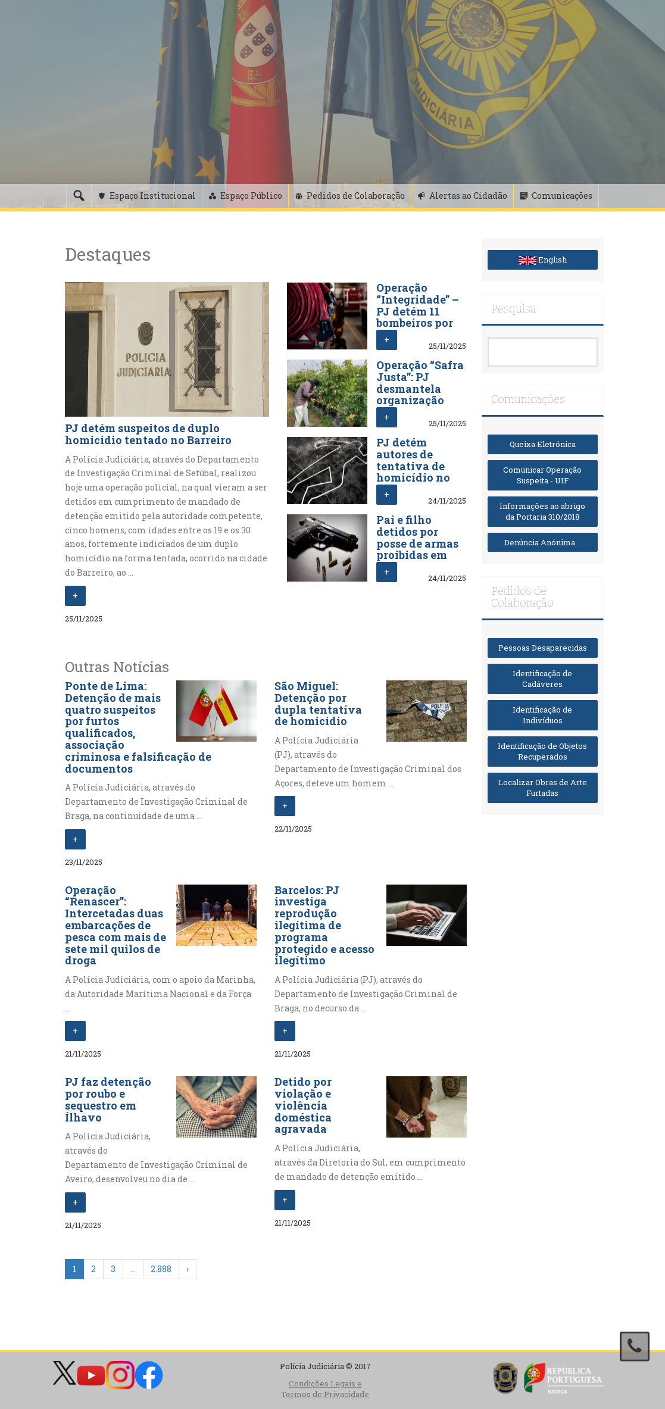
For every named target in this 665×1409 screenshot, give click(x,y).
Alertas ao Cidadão (468, 195)
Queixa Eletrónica (543, 444)
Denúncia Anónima (542, 542)
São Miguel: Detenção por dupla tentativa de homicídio (318, 703)
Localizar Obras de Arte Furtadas (542, 788)
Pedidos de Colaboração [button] (356, 195)
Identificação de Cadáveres (542, 679)
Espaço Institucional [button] (153, 195)
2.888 (161, 1268)
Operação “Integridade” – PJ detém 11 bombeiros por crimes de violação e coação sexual (417, 322)
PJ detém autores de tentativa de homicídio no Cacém (413, 465)
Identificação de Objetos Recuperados (542, 752)
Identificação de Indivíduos (542, 715)
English (543, 259)
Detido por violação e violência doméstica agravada (303, 1105)
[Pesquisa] (78, 196)
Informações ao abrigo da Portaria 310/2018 (542, 512)
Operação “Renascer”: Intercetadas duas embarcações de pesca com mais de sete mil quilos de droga (115, 925)
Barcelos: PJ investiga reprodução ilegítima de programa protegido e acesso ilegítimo (324, 925)
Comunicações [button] (562, 195)
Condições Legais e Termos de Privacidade (325, 1389)
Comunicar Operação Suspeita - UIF (542, 475)
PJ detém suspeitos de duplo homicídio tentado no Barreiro (148, 434)
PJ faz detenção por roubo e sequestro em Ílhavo (108, 1099)
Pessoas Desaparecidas (542, 647)
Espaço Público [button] (251, 195)
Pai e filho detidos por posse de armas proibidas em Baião (417, 543)
